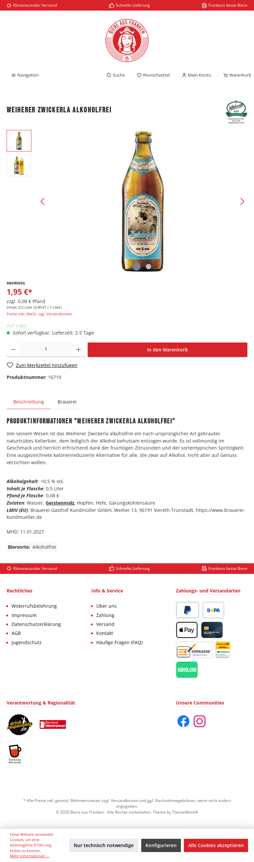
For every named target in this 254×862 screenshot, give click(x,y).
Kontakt (104, 633)
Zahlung (105, 615)
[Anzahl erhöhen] (78, 349)
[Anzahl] (46, 349)
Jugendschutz (27, 643)
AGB (16, 633)
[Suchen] (115, 75)
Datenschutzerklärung (36, 624)
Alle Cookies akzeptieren (216, 845)
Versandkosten (124, 800)
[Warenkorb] (235, 75)
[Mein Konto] (196, 75)
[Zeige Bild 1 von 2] (137, 267)
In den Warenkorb (167, 349)
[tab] (29, 401)
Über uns (106, 606)
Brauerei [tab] (67, 402)
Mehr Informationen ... (29, 855)
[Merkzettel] (153, 75)
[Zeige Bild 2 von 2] (148, 266)
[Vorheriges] (43, 201)
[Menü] (25, 75)
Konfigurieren (161, 845)
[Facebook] (183, 721)
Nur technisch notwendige (104, 845)
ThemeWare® (185, 812)
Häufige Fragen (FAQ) (119, 643)
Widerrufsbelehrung (34, 606)
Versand (105, 624)
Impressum (24, 615)
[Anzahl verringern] (13, 349)
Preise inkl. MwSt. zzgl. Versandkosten (39, 313)
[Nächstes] (242, 201)
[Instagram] (199, 721)
